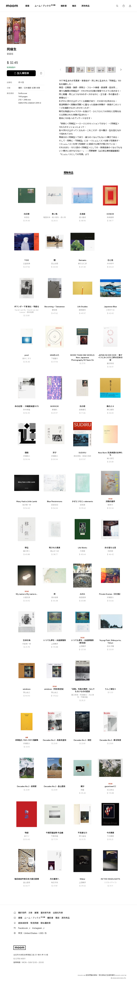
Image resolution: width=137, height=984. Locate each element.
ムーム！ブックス (45, 5)
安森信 (10, 54)
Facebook (24, 928)
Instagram (38, 928)
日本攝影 (27, 88)
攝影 (20, 88)
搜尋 (117, 6)
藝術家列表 (46, 912)
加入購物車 (21, 73)
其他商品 (85, 6)
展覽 (37, 912)
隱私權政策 (46, 923)
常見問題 (34, 923)
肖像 (38, 88)
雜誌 (74, 6)
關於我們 (22, 912)
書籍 (27, 6)
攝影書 (64, 6)
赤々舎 (21, 82)
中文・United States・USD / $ (32, 933)
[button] (121, 70)
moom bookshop (12, 6)
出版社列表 (58, 912)
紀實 (34, 88)
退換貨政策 (23, 923)
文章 (30, 912)
